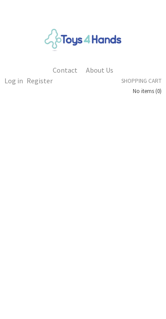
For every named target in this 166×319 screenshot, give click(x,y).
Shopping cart (141, 81)
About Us (99, 70)
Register (40, 80)
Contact (65, 70)
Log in (13, 80)
